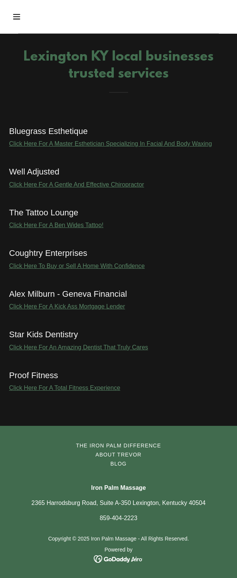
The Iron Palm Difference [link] (118, 445)
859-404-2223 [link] (119, 518)
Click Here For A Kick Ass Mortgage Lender (67, 306)
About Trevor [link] (119, 455)
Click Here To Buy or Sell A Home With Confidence (77, 266)
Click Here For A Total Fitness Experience (64, 388)
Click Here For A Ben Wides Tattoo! (56, 225)
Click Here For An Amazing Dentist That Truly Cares (78, 347)
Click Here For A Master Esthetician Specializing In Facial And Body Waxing (110, 143)
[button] (34, 16)
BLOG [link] (118, 464)
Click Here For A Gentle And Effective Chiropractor (76, 184)
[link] (118, 558)
